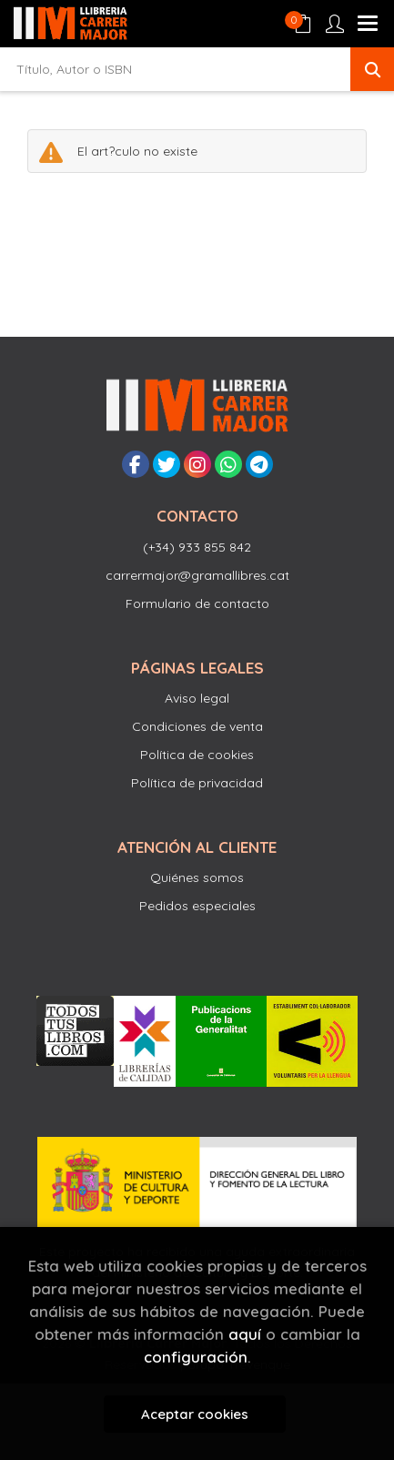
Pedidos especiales (197, 905)
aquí (244, 1333)
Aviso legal (197, 698)
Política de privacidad (197, 783)
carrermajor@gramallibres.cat (197, 575)
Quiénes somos (197, 877)
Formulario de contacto (197, 603)
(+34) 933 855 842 (197, 547)
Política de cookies (197, 754)
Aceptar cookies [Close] (194, 1414)
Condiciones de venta (197, 726)
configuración (196, 1356)
